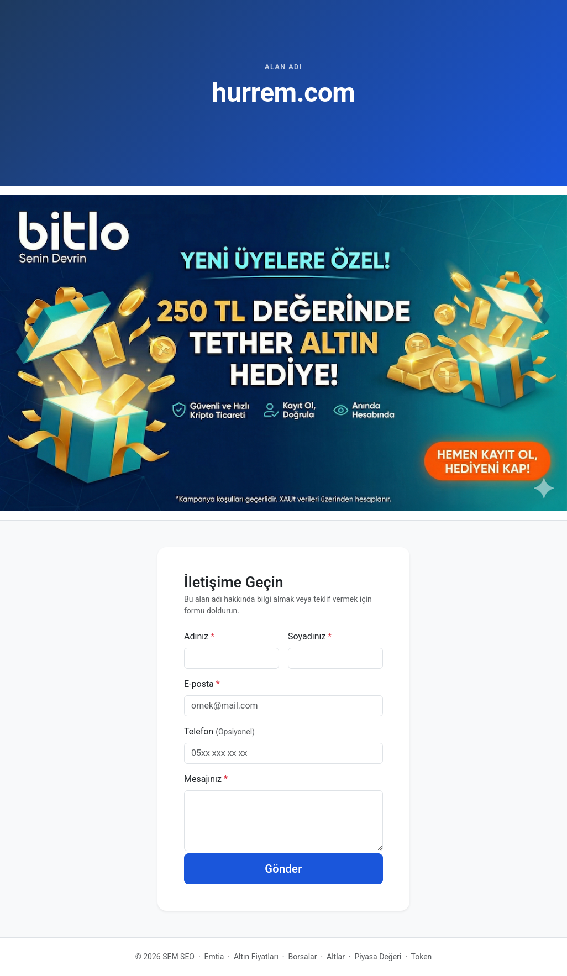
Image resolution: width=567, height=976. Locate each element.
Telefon (219, 731)
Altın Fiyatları (256, 956)
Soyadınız (310, 636)
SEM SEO (178, 956)
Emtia (214, 956)
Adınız (199, 636)
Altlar (336, 956)
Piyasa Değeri (378, 956)
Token (421, 956)
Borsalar (302, 956)
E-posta (202, 684)
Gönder (283, 868)
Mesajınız (206, 779)
